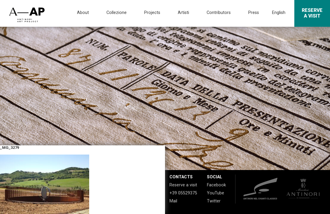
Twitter (214, 201)
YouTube (215, 193)
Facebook (216, 185)
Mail (173, 201)
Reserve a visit (183, 185)
